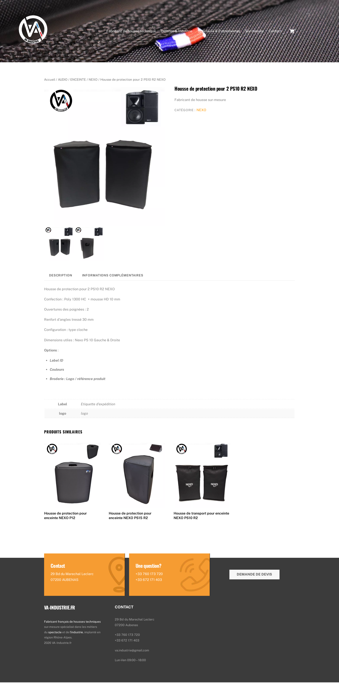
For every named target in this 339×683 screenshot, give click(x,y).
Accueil (49, 80)
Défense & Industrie (176, 31)
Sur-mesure (254, 31)
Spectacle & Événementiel (219, 31)
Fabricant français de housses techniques (72, 622)
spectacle (55, 633)
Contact (275, 31)
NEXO (93, 80)
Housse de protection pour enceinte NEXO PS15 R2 (130, 516)
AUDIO (62, 80)
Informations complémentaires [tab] (112, 276)
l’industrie (76, 633)
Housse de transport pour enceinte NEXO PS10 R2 (201, 516)
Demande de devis (254, 575)
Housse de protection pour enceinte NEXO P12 (65, 516)
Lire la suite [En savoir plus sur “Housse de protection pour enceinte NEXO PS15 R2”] (124, 526)
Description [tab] (60, 276)
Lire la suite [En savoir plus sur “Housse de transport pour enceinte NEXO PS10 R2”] (188, 526)
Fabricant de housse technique (131, 31)
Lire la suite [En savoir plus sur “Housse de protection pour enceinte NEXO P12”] (59, 526)
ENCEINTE (78, 80)
